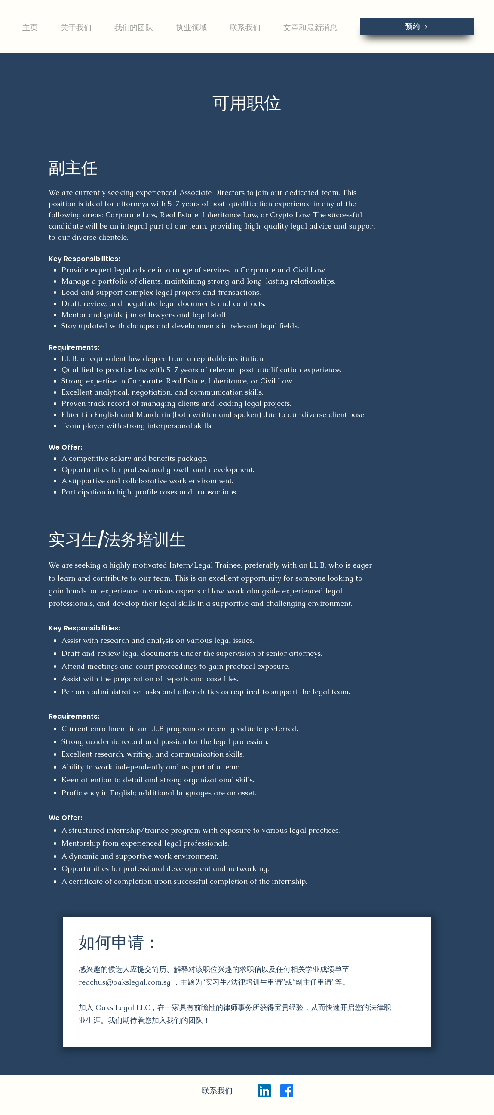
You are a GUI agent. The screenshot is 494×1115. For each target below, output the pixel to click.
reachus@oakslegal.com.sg (125, 982)
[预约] (417, 26)
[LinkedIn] (264, 1090)
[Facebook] (286, 1090)
